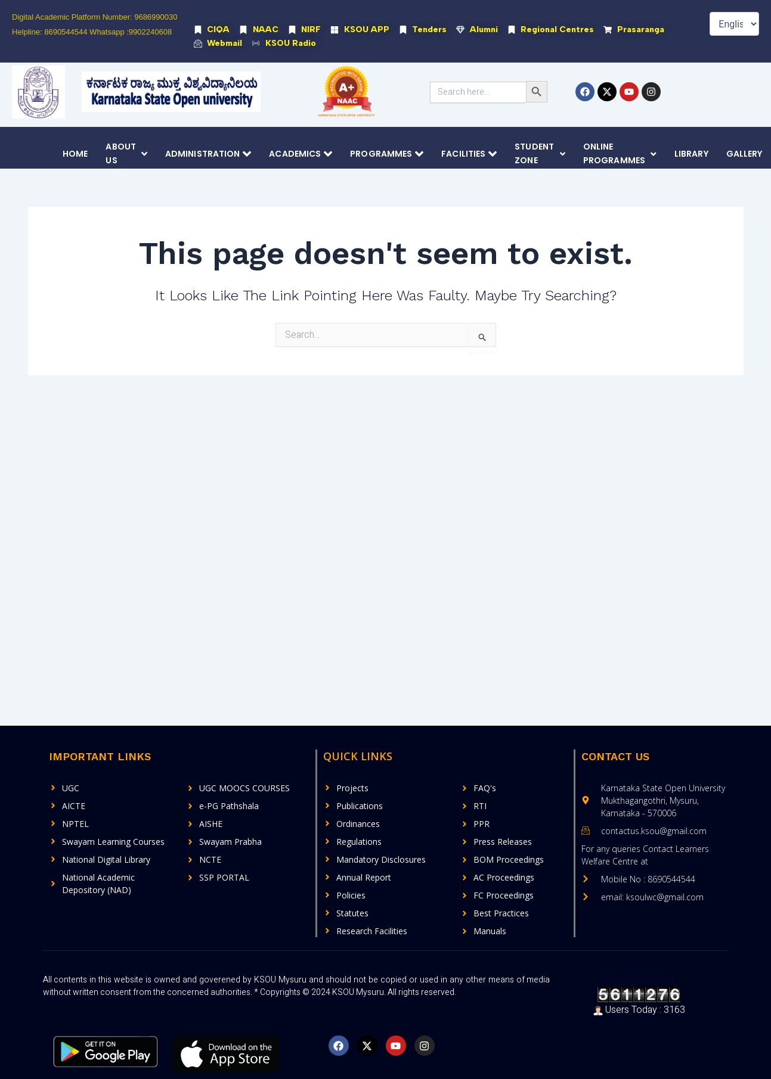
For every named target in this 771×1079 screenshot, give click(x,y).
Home (75, 154)
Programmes (386, 154)
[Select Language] (734, 24)
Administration (208, 154)
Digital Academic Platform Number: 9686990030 (94, 17)
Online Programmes (620, 154)
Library (691, 154)
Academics (300, 154)
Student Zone (540, 154)
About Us (126, 154)
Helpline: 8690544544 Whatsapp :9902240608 (92, 31)
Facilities (469, 154)
